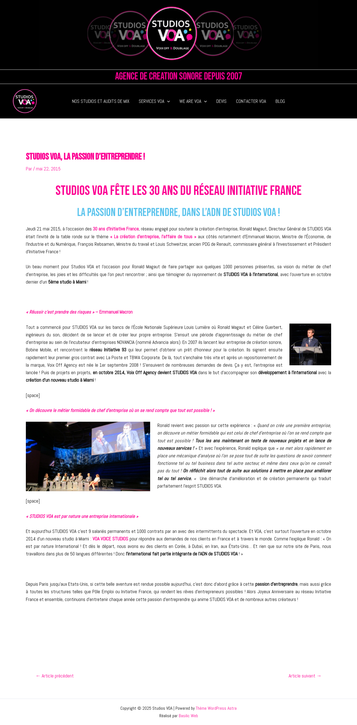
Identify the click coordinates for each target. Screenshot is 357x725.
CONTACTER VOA (251, 101)
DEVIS (221, 101)
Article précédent (55, 675)
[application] (167, 101)
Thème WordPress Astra (216, 708)
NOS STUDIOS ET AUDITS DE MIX (100, 101)
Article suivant (305, 675)
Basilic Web (188, 716)
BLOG (280, 101)
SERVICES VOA (154, 101)
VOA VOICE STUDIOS (110, 539)
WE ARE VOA (193, 101)
